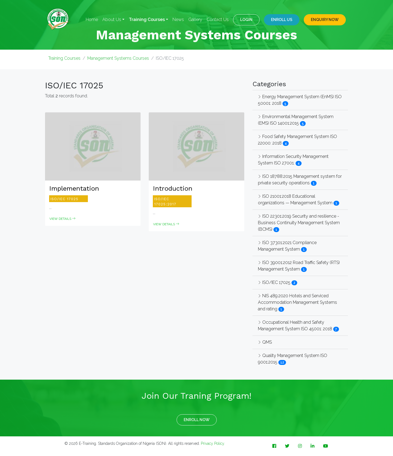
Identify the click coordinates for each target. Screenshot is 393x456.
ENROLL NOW (197, 420)
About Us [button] (111, 19)
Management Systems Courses (118, 58)
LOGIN (246, 19)
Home (92, 19)
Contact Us (218, 19)
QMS (265, 342)
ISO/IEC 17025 (274, 282)
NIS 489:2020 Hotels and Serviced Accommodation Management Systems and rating (297, 302)
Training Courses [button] (147, 19)
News (178, 19)
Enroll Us (281, 19)
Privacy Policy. (213, 443)
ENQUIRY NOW (325, 19)
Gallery (195, 19)
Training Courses (64, 58)
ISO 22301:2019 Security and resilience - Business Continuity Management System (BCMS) (299, 223)
